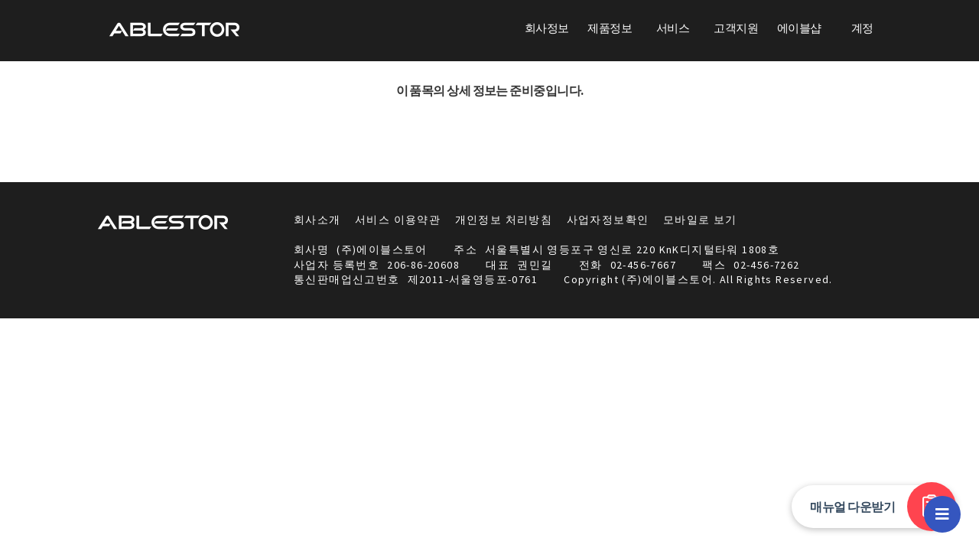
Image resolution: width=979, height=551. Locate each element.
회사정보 (547, 28)
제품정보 (609, 28)
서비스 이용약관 (398, 220)
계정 (862, 28)
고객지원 (736, 28)
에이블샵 (799, 28)
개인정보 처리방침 (504, 220)
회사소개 (317, 220)
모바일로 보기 (700, 220)
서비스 (672, 28)
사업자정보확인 (608, 220)
